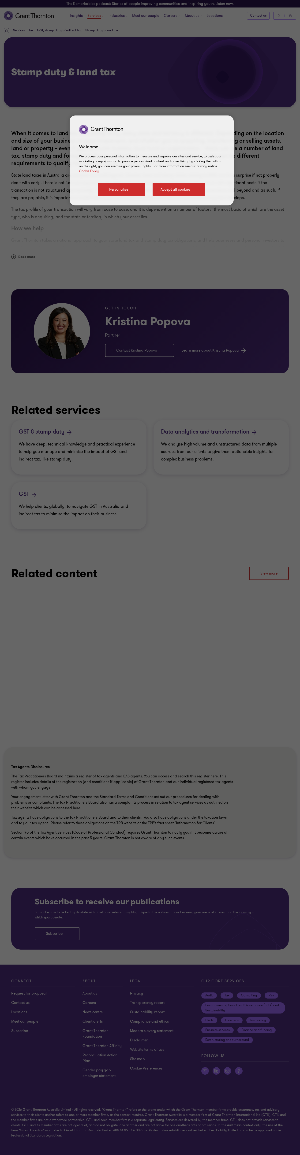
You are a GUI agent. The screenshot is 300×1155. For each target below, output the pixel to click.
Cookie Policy (89, 171)
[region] (152, 160)
